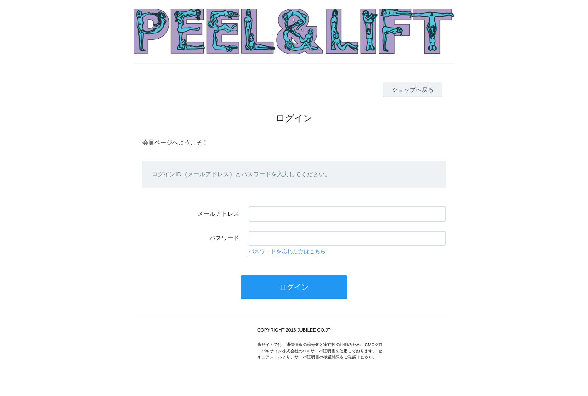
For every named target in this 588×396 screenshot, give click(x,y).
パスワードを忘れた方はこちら (287, 251)
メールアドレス (218, 213)
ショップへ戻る (413, 89)
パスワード (224, 237)
